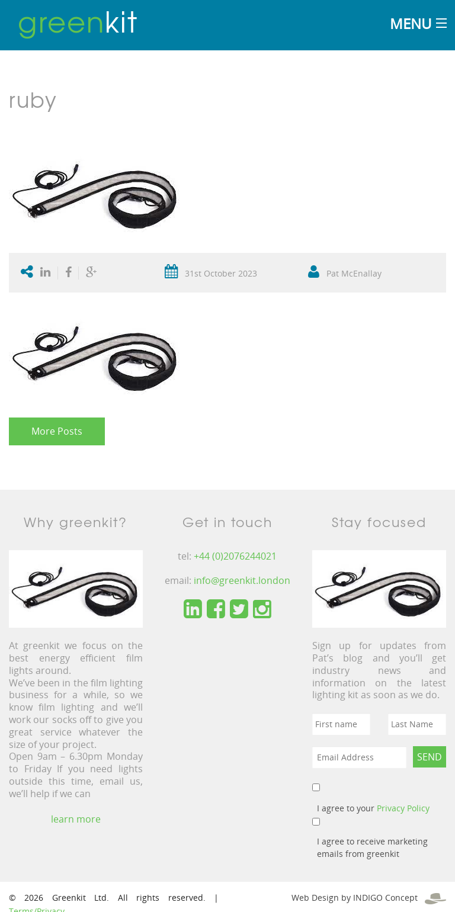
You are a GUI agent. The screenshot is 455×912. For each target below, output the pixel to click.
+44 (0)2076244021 (235, 556)
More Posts (56, 431)
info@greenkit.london (242, 580)
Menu (410, 23)
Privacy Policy (403, 808)
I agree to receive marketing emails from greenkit (372, 847)
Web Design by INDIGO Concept (368, 897)
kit (78, 20)
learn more (76, 819)
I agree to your (373, 808)
